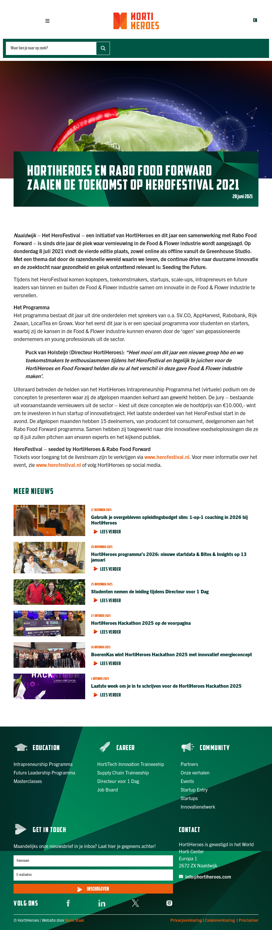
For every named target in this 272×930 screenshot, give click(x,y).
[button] (47, 21)
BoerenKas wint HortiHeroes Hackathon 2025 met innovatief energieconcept (172, 654)
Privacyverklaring (186, 920)
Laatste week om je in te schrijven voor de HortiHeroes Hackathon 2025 (166, 686)
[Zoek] (103, 48)
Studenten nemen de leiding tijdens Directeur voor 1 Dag (150, 591)
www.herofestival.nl (166, 456)
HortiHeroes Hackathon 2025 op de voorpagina (141, 623)
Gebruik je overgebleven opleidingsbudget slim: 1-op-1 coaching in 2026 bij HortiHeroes (169, 519)
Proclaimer (248, 920)
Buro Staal (74, 920)
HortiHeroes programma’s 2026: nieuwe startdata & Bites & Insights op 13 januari (169, 556)
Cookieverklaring (220, 920)
